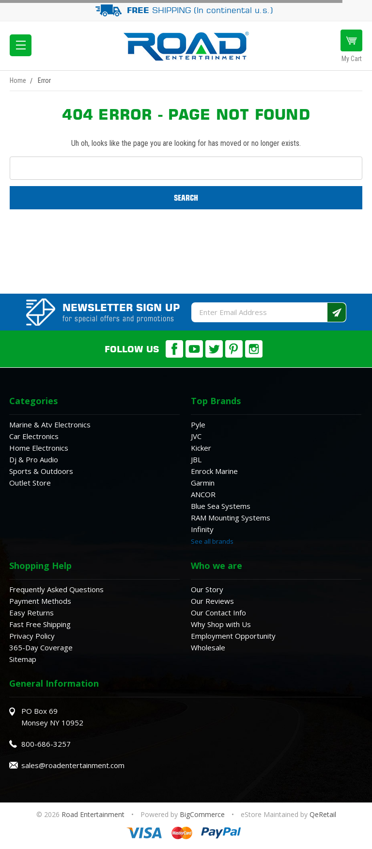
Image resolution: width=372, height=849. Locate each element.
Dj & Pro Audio (33, 459)
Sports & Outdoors (41, 471)
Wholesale (208, 647)
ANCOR (203, 494)
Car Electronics (34, 436)
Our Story (207, 589)
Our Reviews (212, 601)
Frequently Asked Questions (56, 589)
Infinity (202, 529)
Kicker (201, 448)
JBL (196, 459)
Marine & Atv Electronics (50, 424)
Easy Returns (31, 612)
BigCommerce (202, 814)
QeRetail (323, 814)
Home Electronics (38, 448)
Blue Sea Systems (220, 506)
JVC (196, 436)
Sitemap (22, 659)
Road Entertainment (94, 814)
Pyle (198, 424)
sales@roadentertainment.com (72, 765)
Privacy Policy (32, 636)
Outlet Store (30, 482)
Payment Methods (40, 601)
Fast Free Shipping (40, 624)
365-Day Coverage (41, 647)
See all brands (212, 541)
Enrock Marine (214, 471)
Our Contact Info (218, 612)
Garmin (203, 482)
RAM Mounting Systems (230, 517)
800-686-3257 (46, 744)
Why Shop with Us (221, 624)
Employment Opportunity (233, 636)
